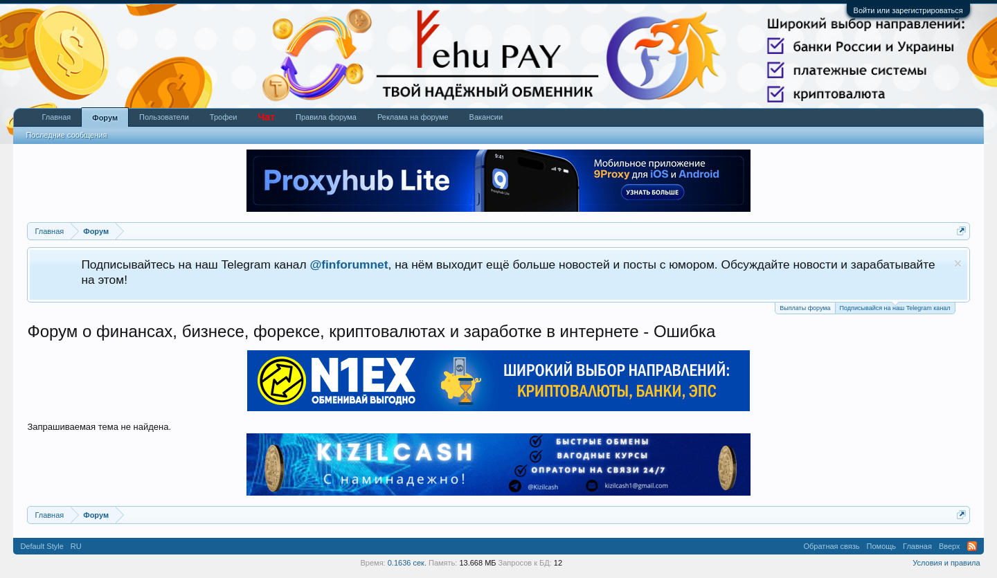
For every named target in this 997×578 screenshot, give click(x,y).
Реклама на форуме (413, 117)
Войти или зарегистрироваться (908, 10)
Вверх (949, 546)
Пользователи (164, 117)
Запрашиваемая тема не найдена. (99, 427)
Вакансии (486, 117)
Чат (266, 117)
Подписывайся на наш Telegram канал (895, 306)
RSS (972, 546)
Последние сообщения (66, 135)
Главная (56, 117)
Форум (105, 118)
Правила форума (326, 117)
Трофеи (223, 117)
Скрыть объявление (958, 263)
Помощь (882, 546)
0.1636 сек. (407, 563)
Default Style (41, 546)
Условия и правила (946, 563)
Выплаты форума (805, 308)
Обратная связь (832, 546)
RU (76, 546)
